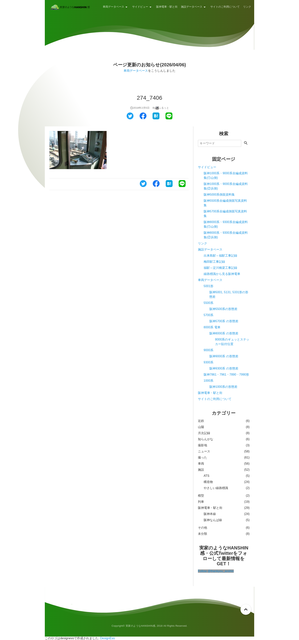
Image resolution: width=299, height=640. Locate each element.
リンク (247, 6)
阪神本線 (210, 514)
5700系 (209, 315)
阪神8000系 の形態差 (223, 333)
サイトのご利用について (225, 6)
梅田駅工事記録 (214, 261)
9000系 (209, 350)
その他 (202, 527)
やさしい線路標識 (216, 488)
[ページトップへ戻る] (245, 609)
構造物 (208, 481)
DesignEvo (107, 638)
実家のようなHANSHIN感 (140, 625)
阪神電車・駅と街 (167, 6)
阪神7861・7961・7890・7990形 (226, 374)
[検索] (219, 143)
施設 (201, 469)
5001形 (209, 286)
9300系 (209, 362)
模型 (201, 495)
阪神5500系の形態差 (223, 309)
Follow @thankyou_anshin (216, 571)
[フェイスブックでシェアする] (143, 118)
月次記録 (204, 433)
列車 (201, 501)
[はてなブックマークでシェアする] (156, 118)
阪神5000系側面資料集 (219, 194)
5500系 (209, 302)
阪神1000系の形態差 (223, 386)
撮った (202, 457)
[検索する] (246, 143)
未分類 (202, 533)
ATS (206, 475)
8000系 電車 (212, 327)
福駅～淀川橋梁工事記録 (220, 267)
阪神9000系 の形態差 (223, 356)
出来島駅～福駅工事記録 (220, 255)
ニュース (204, 451)
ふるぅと (164, 108)
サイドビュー (140, 6)
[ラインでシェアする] (169, 118)
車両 (201, 463)
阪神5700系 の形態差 (223, 321)
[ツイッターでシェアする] (130, 118)
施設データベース (191, 6)
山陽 (201, 427)
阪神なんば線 (213, 520)
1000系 (209, 380)
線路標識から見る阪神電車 (222, 273)
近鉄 (201, 420)
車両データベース (113, 6)
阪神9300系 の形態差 (223, 368)
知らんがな (205, 439)
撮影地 (202, 445)
